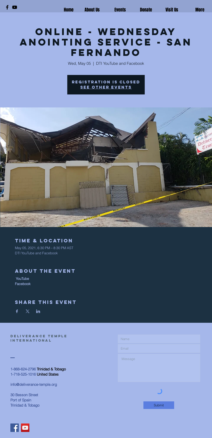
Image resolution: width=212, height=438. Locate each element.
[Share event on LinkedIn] (38, 311)
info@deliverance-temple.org (33, 384)
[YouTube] (15, 7)
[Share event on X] (28, 311)
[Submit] (158, 405)
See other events (106, 87)
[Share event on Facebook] (17, 311)
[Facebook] (7, 7)
